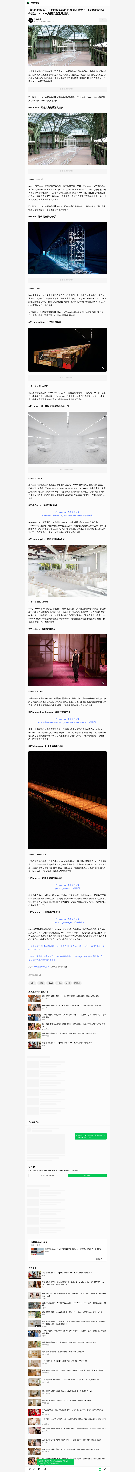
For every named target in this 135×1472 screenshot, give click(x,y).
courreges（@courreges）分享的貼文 (67, 922)
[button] (32, 1469)
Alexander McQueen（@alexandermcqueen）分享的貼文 (67, 515)
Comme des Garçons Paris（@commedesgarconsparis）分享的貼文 (67, 722)
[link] (39, 1469)
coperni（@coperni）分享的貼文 (67, 888)
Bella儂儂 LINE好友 (40, 966)
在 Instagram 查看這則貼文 (67, 512)
